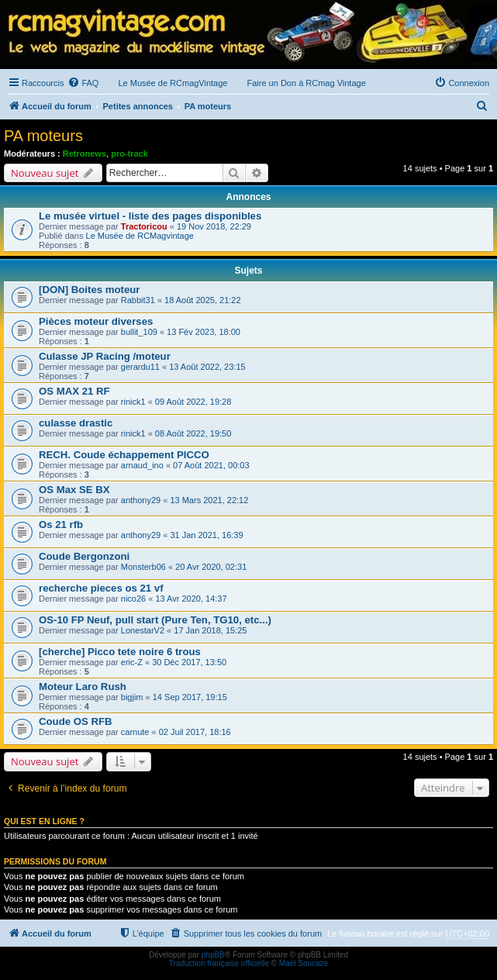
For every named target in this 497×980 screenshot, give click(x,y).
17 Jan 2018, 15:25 (210, 630)
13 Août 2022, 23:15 (207, 366)
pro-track (129, 153)
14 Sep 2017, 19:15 (190, 697)
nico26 (133, 598)
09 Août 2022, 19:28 (193, 401)
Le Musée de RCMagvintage (140, 235)
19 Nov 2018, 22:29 (214, 226)
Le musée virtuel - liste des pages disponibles (150, 216)
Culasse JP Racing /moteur (105, 356)
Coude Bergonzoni (84, 556)
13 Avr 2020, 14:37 (190, 598)
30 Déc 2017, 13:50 (189, 662)
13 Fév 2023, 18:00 (203, 331)
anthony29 (140, 500)
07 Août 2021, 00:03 (211, 465)
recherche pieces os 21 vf (101, 588)
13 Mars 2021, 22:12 (209, 500)
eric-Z (132, 662)
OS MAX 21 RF (74, 391)
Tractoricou (144, 226)
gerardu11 (140, 366)
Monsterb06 (143, 566)
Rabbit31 (138, 300)
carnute (135, 732)
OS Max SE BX (74, 489)
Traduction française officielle (219, 963)
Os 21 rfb (61, 524)
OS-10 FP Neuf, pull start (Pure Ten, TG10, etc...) (155, 620)
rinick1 (133, 401)
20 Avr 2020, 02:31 (211, 566)
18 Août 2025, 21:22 (202, 300)
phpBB (213, 955)
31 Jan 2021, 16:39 (206, 535)
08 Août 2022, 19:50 (193, 433)
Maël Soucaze (303, 963)
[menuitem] (82, 83)
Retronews (84, 153)
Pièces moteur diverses (96, 321)
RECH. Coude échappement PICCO (124, 455)
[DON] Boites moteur (89, 289)
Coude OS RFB (75, 721)
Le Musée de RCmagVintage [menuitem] (172, 83)
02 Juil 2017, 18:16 (195, 732)
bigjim (132, 697)
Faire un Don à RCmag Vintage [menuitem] (306, 83)
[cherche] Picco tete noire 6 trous (120, 651)
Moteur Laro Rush (82, 686)
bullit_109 (139, 331)
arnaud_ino (142, 465)
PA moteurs (43, 135)
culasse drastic (75, 423)
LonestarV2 (142, 630)
